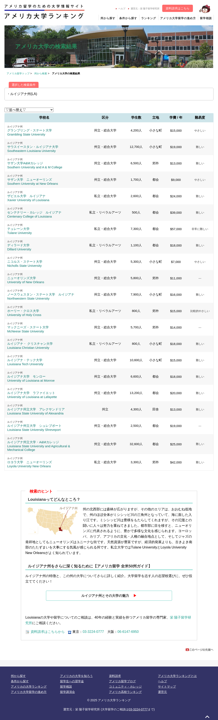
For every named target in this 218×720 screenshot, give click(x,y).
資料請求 (115, 676)
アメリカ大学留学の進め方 (178, 18)
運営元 (162, 692)
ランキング (148, 18)
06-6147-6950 (128, 631)
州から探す (107, 18)
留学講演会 (67, 692)
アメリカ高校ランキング (125, 692)
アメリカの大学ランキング (29, 686)
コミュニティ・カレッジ (125, 686)
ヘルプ (120, 8)
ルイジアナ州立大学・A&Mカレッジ (38, 446)
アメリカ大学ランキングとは (177, 676)
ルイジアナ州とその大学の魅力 (109, 595)
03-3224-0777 (93, 631)
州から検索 (40, 73)
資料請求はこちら (177, 8)
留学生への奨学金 (72, 681)
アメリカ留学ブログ (122, 681)
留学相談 (206, 18)
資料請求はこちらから (45, 631)
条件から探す (128, 18)
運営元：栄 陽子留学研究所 (143, 8)
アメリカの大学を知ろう (76, 676)
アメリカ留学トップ (18, 73)
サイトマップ (167, 686)
